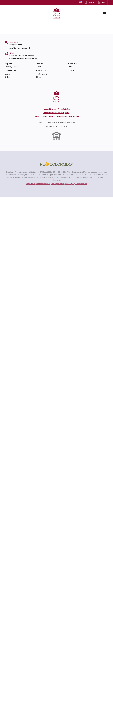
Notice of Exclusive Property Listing (56, 109)
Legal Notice (31, 184)
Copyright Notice (57, 184)
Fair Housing (74, 116)
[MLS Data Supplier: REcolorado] (56, 164)
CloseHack (63, 126)
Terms (44, 116)
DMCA (52, 116)
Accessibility (62, 116)
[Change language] (81, 2)
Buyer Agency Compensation (76, 184)
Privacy (37, 116)
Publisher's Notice (43, 184)
